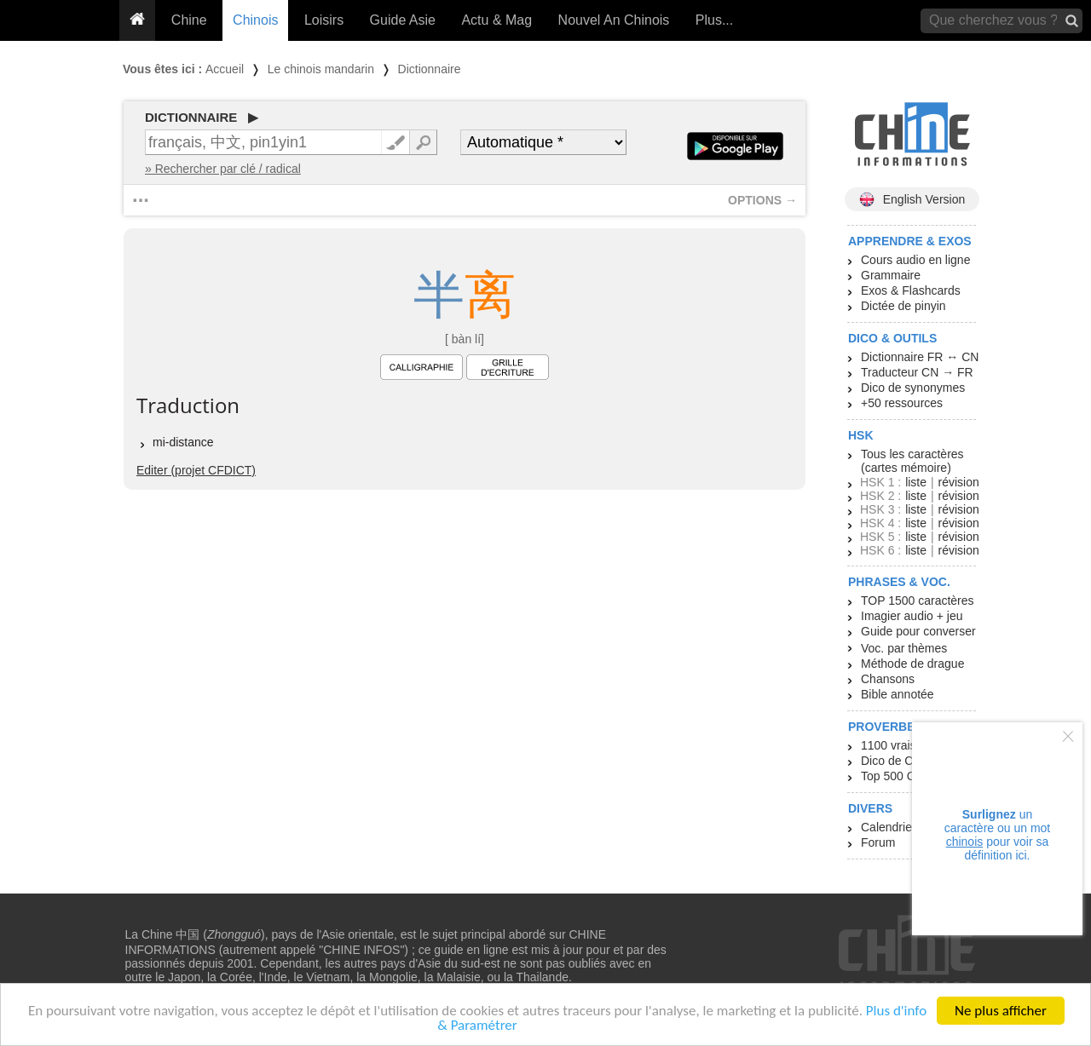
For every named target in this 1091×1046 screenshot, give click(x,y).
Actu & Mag (496, 20)
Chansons (888, 679)
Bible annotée (897, 694)
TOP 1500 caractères (917, 600)
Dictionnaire (429, 69)
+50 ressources (902, 403)
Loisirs (323, 20)
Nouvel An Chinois (614, 20)
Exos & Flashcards (911, 290)
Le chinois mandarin (321, 69)
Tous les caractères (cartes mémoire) (912, 460)
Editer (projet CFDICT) (196, 470)
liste (915, 482)
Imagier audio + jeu (911, 616)
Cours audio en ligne (915, 260)
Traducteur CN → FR (917, 372)
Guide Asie (403, 20)
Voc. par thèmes (904, 648)
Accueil (224, 69)
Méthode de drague (912, 663)
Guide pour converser (918, 631)
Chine (189, 20)
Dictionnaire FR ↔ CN (919, 357)
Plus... (714, 20)
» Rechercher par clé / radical (223, 168)
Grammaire (891, 275)
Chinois (255, 20)
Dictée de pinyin (903, 306)
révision (958, 482)
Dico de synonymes (913, 387)
